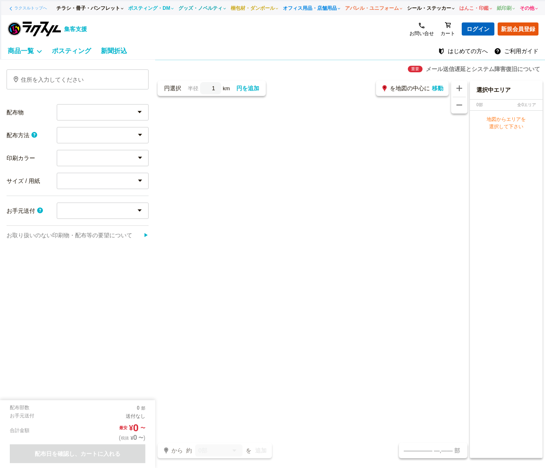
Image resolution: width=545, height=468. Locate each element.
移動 (437, 88)
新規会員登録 (518, 29)
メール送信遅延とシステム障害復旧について (483, 69)
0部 (218, 451)
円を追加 (247, 88)
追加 (261, 450)
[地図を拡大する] (459, 88)
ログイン (478, 29)
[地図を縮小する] (459, 105)
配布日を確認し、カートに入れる (77, 453)
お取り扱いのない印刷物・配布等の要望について (78, 235)
